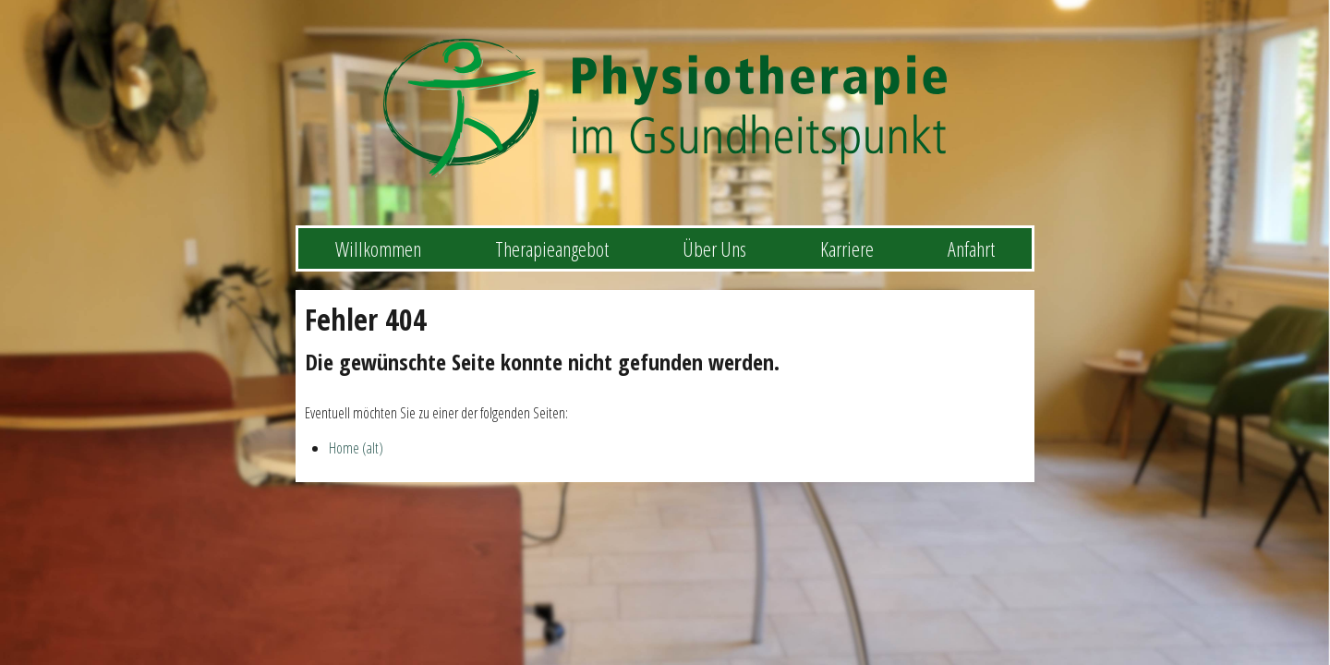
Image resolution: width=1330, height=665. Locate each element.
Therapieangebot (552, 248)
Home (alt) (356, 448)
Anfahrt (971, 248)
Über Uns (714, 248)
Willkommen (378, 248)
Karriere (847, 248)
